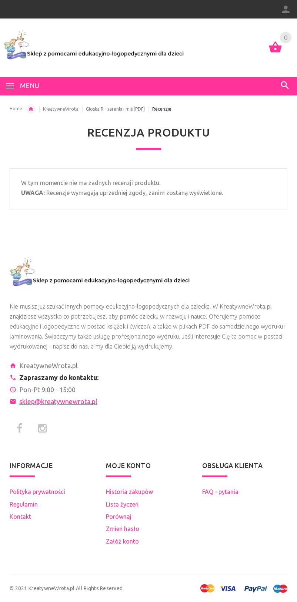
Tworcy (31, 109)
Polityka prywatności (37, 491)
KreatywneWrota (61, 109)
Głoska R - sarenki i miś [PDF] (115, 109)
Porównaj (118, 516)
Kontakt (20, 516)
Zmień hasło (122, 528)
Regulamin (24, 504)
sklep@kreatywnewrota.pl (58, 401)
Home (16, 108)
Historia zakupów (129, 491)
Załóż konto (122, 541)
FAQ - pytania (220, 491)
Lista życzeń (122, 504)
